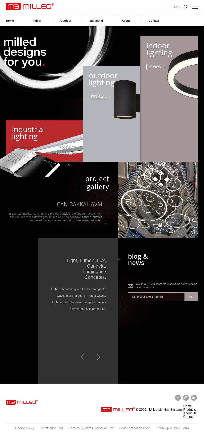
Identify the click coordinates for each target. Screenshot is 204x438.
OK (191, 296)
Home (10, 20)
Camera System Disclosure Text (91, 428)
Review (97, 96)
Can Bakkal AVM (79, 204)
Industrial (96, 20)
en (175, 6)
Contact (154, 20)
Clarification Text (51, 428)
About (126, 20)
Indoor (37, 20)
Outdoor (65, 20)
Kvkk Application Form (134, 428)
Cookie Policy (24, 428)
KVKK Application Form (172, 428)
